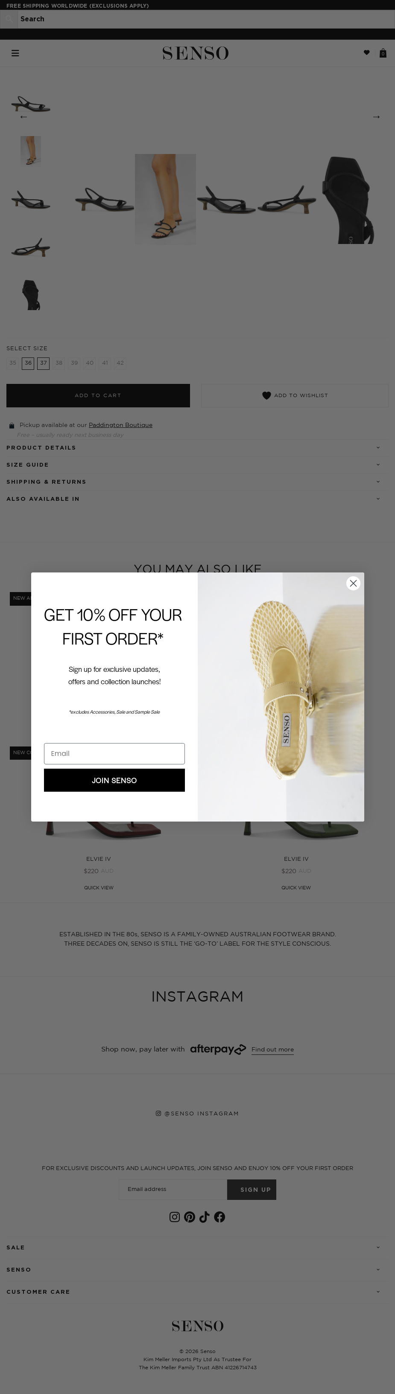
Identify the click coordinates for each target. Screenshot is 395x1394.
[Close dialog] (353, 583)
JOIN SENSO (114, 780)
